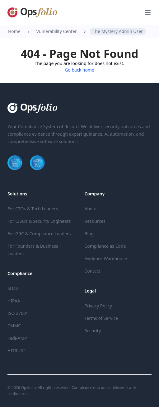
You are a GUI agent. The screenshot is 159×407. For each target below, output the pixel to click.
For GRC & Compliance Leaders (39, 233)
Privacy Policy (98, 306)
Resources (95, 221)
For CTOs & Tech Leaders (32, 209)
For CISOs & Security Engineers (39, 221)
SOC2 (12, 288)
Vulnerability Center (56, 31)
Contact (93, 271)
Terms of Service (101, 318)
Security (93, 331)
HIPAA (13, 301)
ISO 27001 (17, 313)
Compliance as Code (105, 246)
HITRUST (16, 350)
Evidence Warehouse (106, 258)
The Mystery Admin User (118, 31)
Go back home (79, 70)
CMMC (14, 326)
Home (14, 31)
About (91, 209)
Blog (89, 233)
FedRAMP (17, 338)
